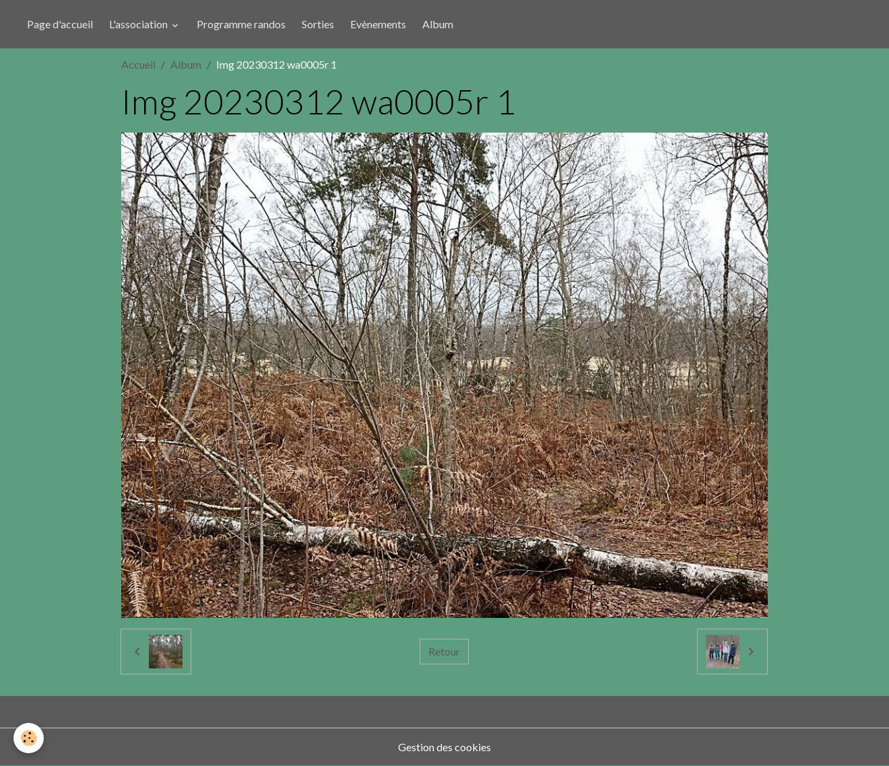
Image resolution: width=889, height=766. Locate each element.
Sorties (318, 24)
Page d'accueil (60, 24)
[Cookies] (28, 738)
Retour (444, 651)
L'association (139, 24)
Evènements (378, 24)
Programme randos (241, 24)
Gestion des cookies (444, 746)
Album (437, 24)
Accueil (138, 64)
